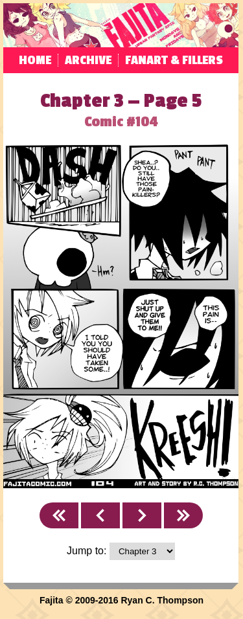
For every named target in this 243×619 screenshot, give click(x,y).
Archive (88, 60)
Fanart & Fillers (174, 60)
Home (35, 60)
